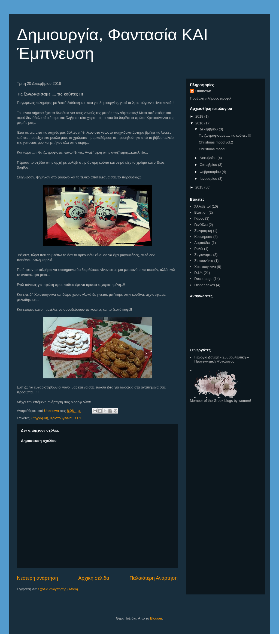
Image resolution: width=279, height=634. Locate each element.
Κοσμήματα (203, 237)
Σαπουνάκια (203, 261)
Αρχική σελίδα (93, 578)
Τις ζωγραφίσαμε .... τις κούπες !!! (225, 135)
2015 (199, 187)
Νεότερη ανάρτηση (37, 578)
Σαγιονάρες (203, 255)
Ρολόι (198, 249)
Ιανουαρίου (209, 179)
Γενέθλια (201, 225)
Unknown (203, 91)
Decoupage (203, 279)
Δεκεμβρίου (209, 129)
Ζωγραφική (39, 418)
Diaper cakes (204, 285)
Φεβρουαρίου (211, 172)
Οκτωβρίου (209, 165)
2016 (199, 123)
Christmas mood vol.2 (216, 142)
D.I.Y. (78, 418)
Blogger (156, 618)
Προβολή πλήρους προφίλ (210, 98)
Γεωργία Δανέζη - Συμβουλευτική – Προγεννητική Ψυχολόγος (221, 359)
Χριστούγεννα (61, 418)
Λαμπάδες (202, 243)
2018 (199, 116)
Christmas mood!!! (213, 149)
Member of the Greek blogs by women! (220, 401)
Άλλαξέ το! (202, 206)
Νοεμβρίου (209, 158)
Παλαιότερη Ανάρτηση (153, 578)
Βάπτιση (200, 212)
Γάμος (199, 218)
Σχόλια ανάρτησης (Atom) (58, 589)
